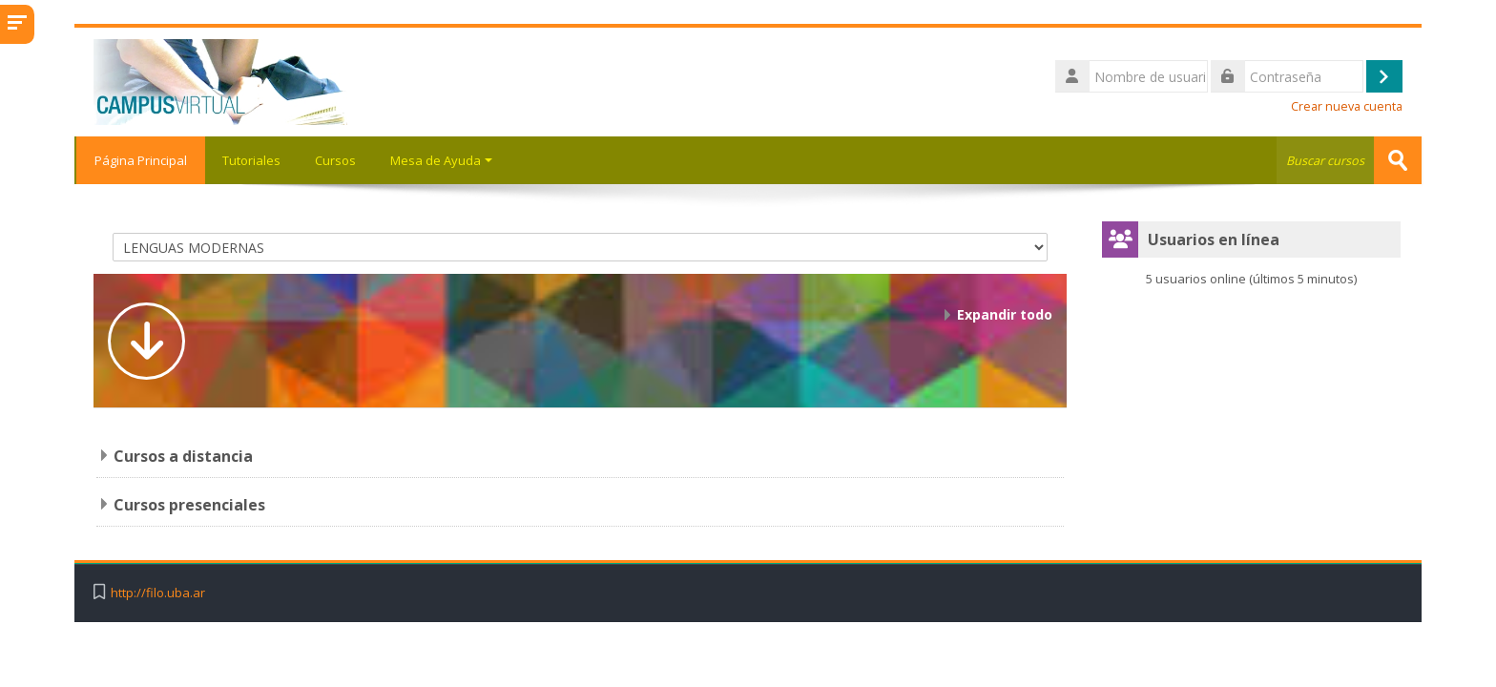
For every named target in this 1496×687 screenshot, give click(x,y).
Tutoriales (251, 160)
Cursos (335, 160)
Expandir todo (1004, 314)
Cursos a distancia (183, 456)
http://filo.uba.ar (158, 593)
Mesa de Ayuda (441, 160)
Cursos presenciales (189, 504)
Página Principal (140, 160)
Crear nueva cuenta (1346, 106)
